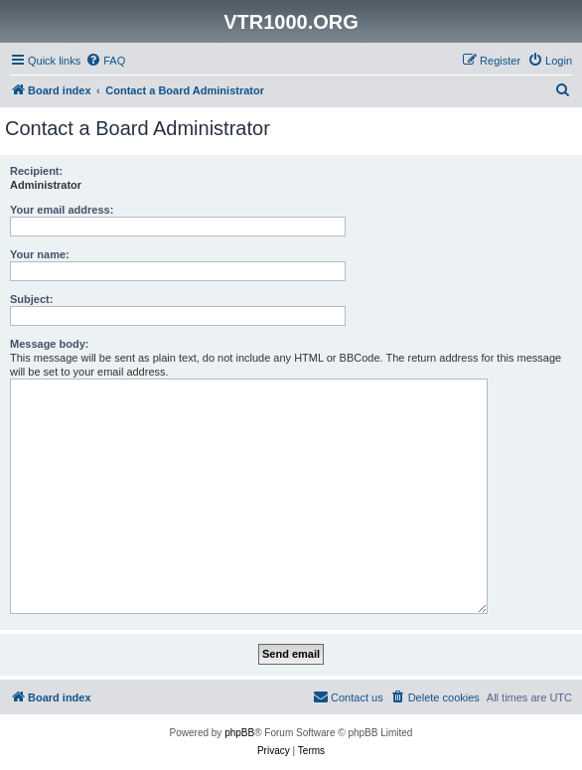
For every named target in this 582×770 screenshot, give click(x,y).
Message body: (49, 344)
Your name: (40, 254)
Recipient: (36, 171)
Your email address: (61, 210)
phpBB (239, 732)
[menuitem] (105, 61)
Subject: (31, 299)
